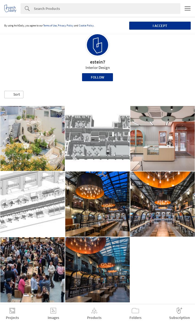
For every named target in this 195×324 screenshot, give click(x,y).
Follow (97, 77)
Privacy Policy (66, 25)
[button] (13, 94)
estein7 (97, 62)
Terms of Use (50, 25)
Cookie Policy (86, 25)
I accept (160, 25)
